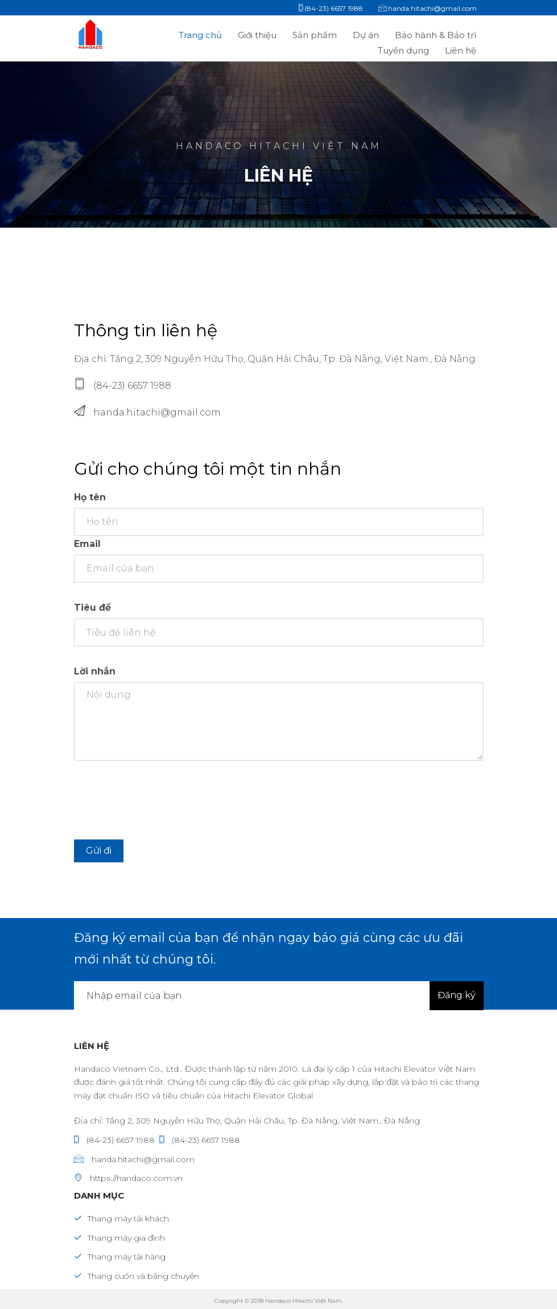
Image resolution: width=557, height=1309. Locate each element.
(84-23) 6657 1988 (132, 385)
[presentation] (160, 806)
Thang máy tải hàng (120, 1257)
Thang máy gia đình (119, 1238)
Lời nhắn (94, 677)
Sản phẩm (315, 35)
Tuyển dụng (404, 50)
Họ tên (90, 502)
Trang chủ (200, 35)
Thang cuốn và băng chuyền (136, 1276)
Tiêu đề (92, 613)
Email (87, 550)
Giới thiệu (257, 35)
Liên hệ (460, 50)
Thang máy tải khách (121, 1218)
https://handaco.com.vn (128, 1178)
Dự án (367, 35)
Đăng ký (457, 995)
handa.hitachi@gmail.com (157, 412)
